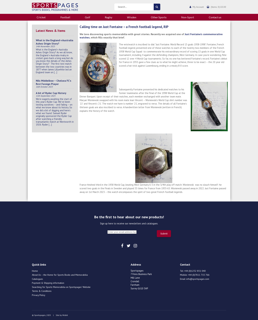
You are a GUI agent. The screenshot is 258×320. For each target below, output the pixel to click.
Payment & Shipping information (48, 282)
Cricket (41, 17)
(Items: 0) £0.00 (218, 6)
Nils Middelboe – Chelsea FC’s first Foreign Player (53, 82)
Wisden (131, 17)
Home (35, 270)
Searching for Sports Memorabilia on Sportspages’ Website (61, 287)
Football (65, 17)
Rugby (108, 17)
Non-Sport (187, 17)
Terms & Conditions (42, 291)
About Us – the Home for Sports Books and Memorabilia (60, 274)
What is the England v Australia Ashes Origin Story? (54, 42)
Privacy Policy (38, 295)
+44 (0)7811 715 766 (198, 274)
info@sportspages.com (197, 278)
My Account (198, 6)
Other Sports (159, 17)
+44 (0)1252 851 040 (195, 270)
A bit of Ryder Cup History (51, 93)
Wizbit (65, 315)
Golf (87, 17)
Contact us (215, 17)
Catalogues (37, 278)
